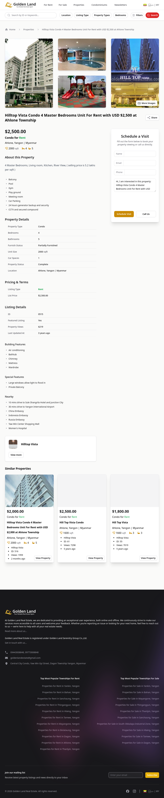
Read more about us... (16, 631)
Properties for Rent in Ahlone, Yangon (61, 742)
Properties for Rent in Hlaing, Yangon (61, 711)
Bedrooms (120, 15)
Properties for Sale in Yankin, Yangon (140, 686)
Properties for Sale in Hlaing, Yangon (140, 730)
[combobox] (31, 15)
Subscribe (152, 775)
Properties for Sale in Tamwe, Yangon (140, 736)
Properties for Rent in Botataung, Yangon (59, 730)
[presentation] (137, 201)
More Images (146, 103)
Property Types (102, 15)
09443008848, (17, 652)
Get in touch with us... (16, 642)
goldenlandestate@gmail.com (25, 657)
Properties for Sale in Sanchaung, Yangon (138, 717)
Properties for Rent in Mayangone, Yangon (58, 723)
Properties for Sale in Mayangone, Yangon (138, 698)
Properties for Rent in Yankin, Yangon (61, 686)
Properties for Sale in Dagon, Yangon (140, 742)
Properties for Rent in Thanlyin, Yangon (60, 749)
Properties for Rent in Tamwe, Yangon (61, 717)
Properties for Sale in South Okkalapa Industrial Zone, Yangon (128, 723)
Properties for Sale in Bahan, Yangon (140, 692)
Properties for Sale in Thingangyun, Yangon (137, 704)
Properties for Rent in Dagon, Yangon (61, 736)
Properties (79, 4)
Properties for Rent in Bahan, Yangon (61, 692)
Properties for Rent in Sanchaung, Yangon (59, 698)
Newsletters (120, 4)
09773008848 (31, 652)
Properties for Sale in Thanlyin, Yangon (139, 711)
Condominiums (99, 4)
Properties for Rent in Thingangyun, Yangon (57, 704)
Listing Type (82, 15)
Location (66, 15)
